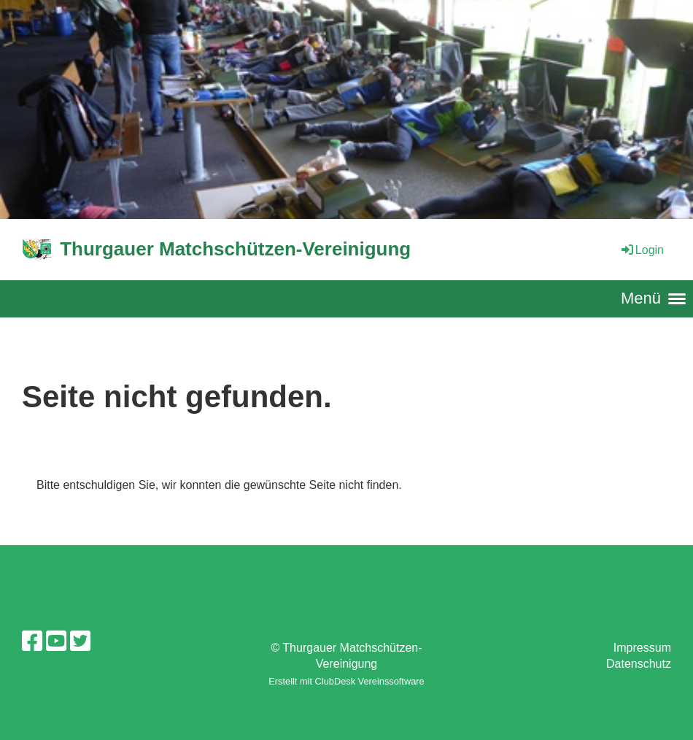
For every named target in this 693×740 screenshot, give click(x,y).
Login (641, 250)
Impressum (642, 647)
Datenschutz (638, 664)
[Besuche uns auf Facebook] (32, 641)
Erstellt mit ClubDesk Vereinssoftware (346, 681)
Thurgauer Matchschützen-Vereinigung (235, 249)
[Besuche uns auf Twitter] (80, 641)
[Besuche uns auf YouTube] (56, 641)
